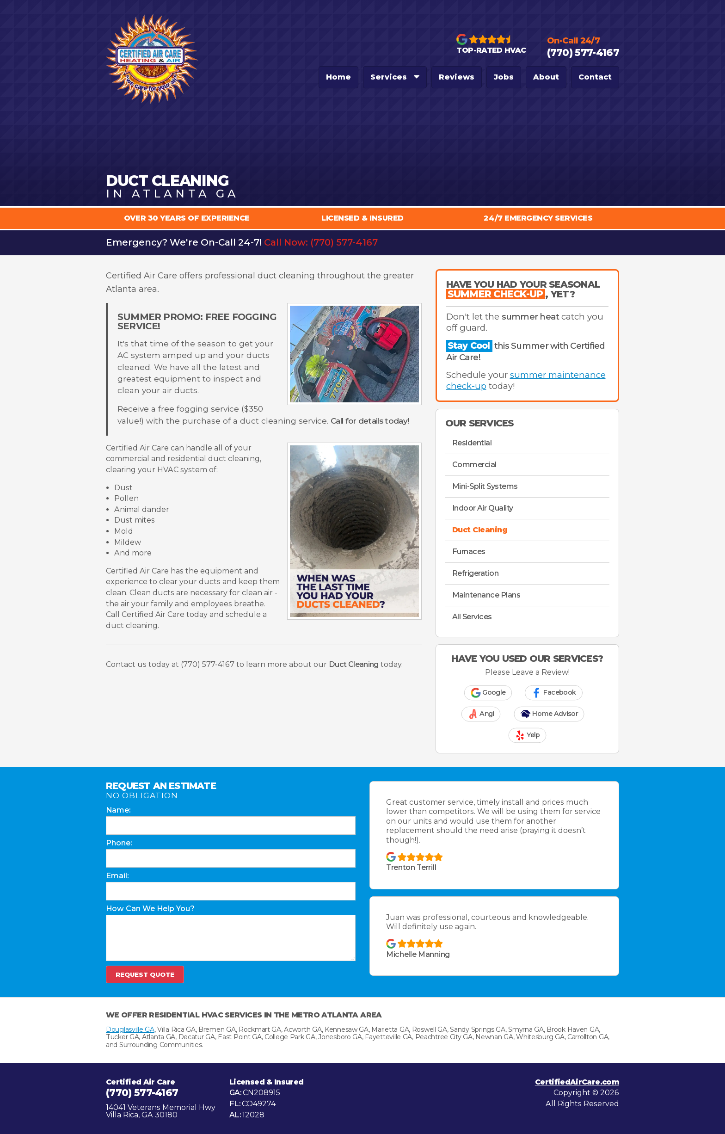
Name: (118, 810)
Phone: (119, 843)
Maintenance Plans (486, 595)
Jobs (504, 77)
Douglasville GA (130, 1029)
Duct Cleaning (480, 529)
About (546, 77)
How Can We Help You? (150, 908)
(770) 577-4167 (344, 242)
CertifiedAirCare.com (577, 1082)
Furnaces (468, 551)
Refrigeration (475, 573)
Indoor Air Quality (482, 508)
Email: (117, 876)
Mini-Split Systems (485, 486)
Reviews (456, 77)
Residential (472, 442)
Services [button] (394, 77)
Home (338, 77)
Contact (595, 77)
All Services (472, 616)
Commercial (474, 464)
